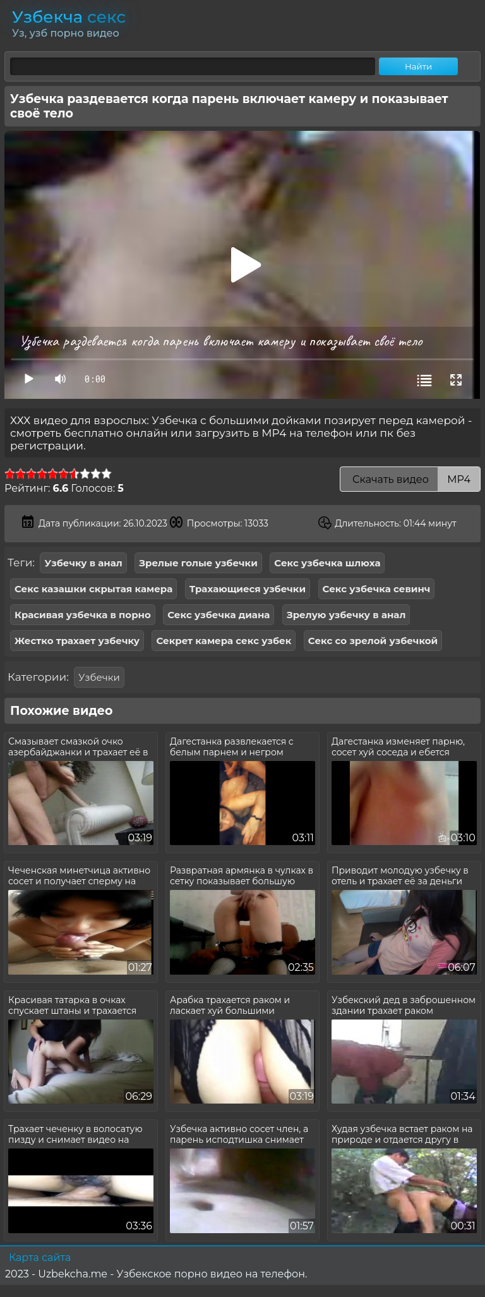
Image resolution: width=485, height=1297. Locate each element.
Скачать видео (410, 479)
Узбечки (98, 677)
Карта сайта (40, 1257)
